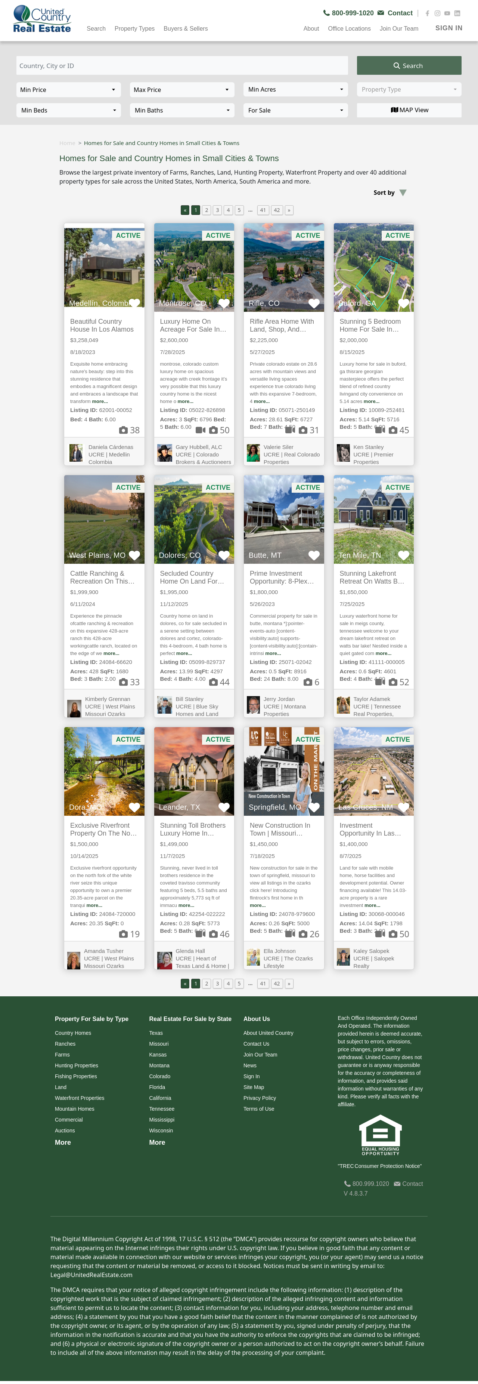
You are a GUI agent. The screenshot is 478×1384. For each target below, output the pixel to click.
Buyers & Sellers (186, 28)
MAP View (409, 110)
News (250, 1065)
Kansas (158, 1055)
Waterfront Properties (80, 1098)
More (63, 1142)
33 (129, 682)
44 (219, 682)
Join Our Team (399, 28)
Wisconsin (161, 1131)
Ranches (65, 1044)
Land (60, 1087)
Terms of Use (258, 1109)
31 (302, 430)
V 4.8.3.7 (356, 1193)
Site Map (253, 1087)
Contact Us (256, 1044)
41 (263, 209)
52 (392, 682)
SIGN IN (449, 28)
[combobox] (295, 89)
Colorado (160, 1076)
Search (96, 28)
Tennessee (162, 1109)
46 (213, 934)
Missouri (159, 1044)
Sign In (251, 1076)
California (160, 1098)
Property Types (135, 28)
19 (129, 934)
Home (67, 143)
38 (129, 430)
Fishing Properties (76, 1076)
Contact (408, 1184)
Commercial (69, 1120)
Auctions (65, 1131)
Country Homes (73, 1033)
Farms (62, 1055)
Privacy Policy (259, 1098)
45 (392, 430)
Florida (157, 1087)
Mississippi (162, 1120)
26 (302, 934)
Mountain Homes (74, 1109)
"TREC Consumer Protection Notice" (380, 1166)
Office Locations (349, 28)
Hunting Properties (76, 1065)
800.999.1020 (366, 1184)
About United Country (268, 1033)
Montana (159, 1065)
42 (277, 209)
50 (213, 430)
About (311, 28)
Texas (156, 1033)
